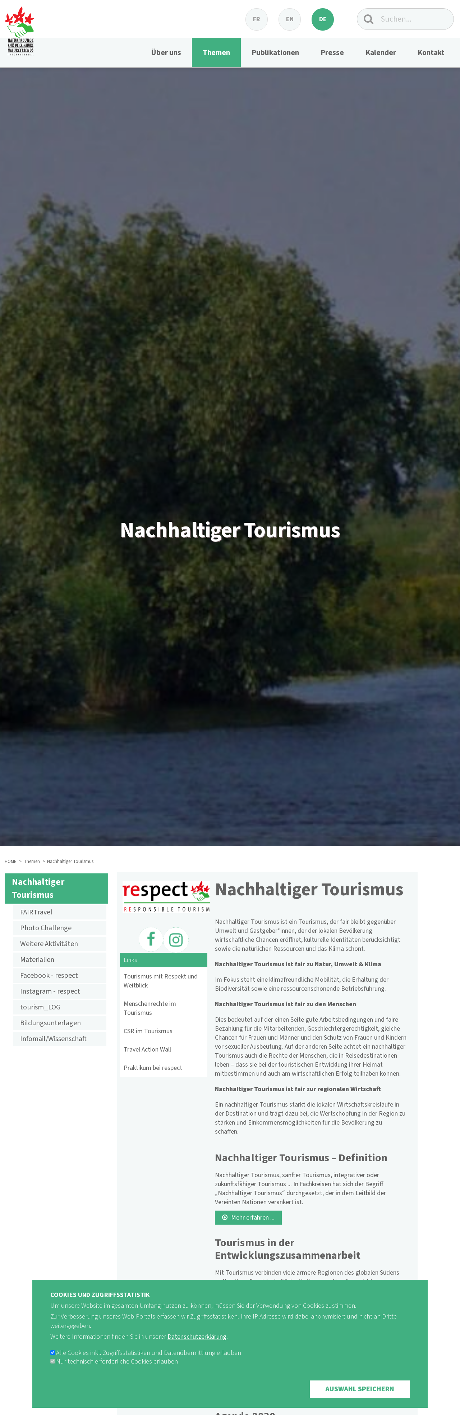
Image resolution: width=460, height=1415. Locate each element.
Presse (332, 52)
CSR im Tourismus (148, 1031)
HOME (11, 861)
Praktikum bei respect (153, 1067)
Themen (216, 52)
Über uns (166, 52)
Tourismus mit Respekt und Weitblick (161, 981)
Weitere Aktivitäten (49, 944)
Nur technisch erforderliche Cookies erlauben (117, 1371)
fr (256, 19)
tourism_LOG (40, 1007)
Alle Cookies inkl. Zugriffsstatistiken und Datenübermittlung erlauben (148, 1362)
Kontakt (431, 52)
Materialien (37, 960)
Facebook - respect (49, 976)
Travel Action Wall (147, 1049)
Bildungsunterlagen (50, 1023)
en (290, 19)
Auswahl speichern (359, 1399)
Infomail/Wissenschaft (53, 1039)
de (323, 19)
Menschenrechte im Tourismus (150, 1008)
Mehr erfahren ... (253, 1217)
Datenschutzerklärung (196, 1346)
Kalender (380, 52)
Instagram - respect (50, 991)
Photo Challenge (46, 928)
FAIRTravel (36, 912)
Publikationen (275, 52)
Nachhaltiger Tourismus (38, 888)
